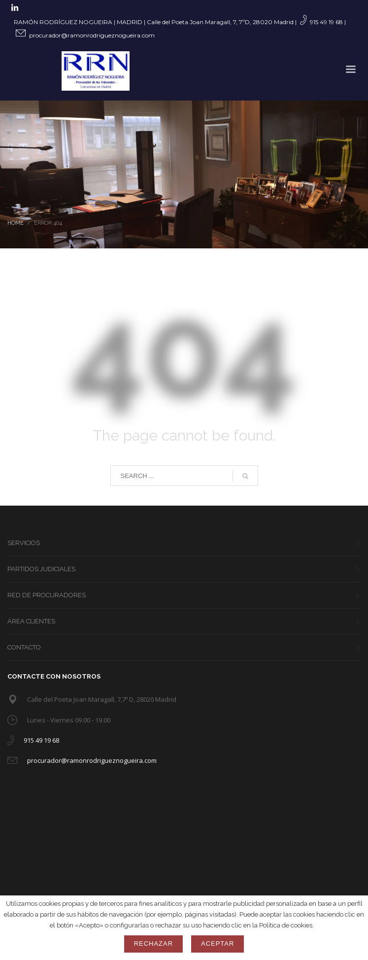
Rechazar (153, 943)
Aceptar (217, 943)
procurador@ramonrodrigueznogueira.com (92, 35)
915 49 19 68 (326, 22)
